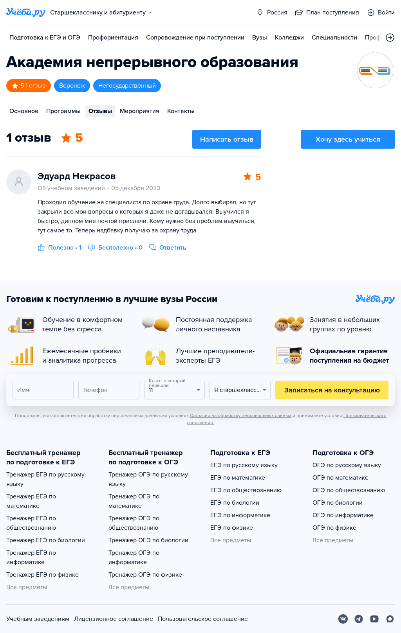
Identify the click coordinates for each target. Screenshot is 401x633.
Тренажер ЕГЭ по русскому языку (45, 479)
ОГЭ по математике (340, 478)
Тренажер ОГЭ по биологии (148, 540)
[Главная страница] (25, 12)
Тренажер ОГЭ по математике (133, 501)
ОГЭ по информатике (343, 515)
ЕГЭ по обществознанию (246, 490)
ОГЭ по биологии (337, 503)
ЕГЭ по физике (231, 528)
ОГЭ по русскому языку (346, 465)
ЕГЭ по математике (237, 478)
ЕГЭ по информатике (240, 515)
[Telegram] (358, 619)
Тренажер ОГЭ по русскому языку (148, 479)
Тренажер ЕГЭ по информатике (31, 557)
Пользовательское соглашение (203, 619)
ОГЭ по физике (334, 528)
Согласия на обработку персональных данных (240, 415)
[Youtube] (374, 619)
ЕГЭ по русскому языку (244, 465)
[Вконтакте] (343, 619)
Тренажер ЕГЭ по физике (42, 575)
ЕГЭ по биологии (234, 503)
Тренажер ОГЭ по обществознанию (133, 523)
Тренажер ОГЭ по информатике (133, 557)
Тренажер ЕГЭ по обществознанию (31, 523)
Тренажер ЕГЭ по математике (31, 501)
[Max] (390, 619)
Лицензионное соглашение (113, 619)
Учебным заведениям (37, 619)
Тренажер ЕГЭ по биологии (45, 540)
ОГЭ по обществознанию (348, 490)
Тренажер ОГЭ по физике (145, 575)
